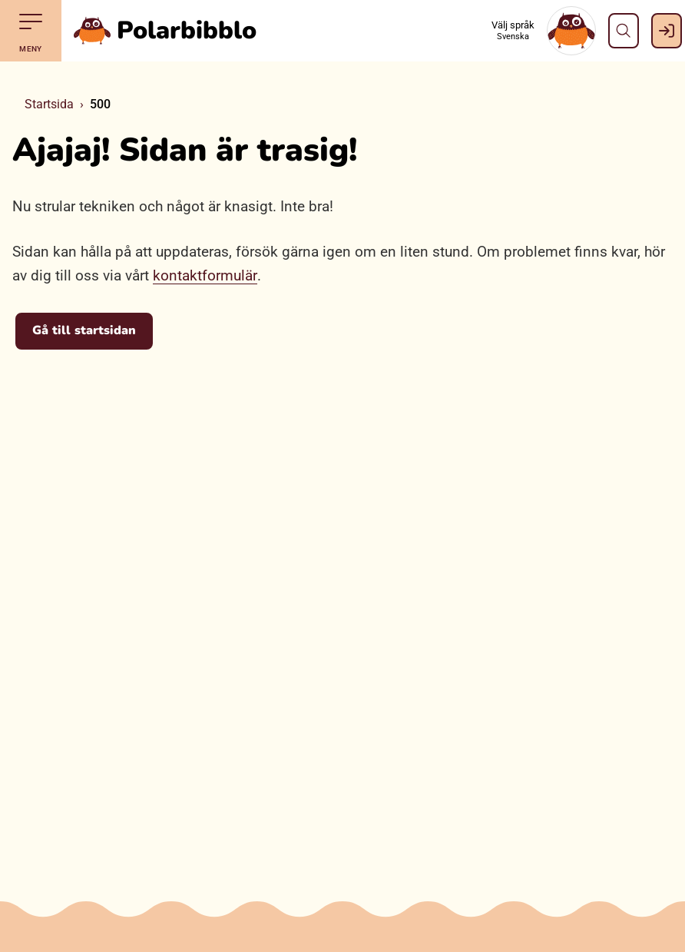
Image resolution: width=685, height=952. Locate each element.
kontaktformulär (205, 275)
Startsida (49, 104)
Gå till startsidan (84, 330)
